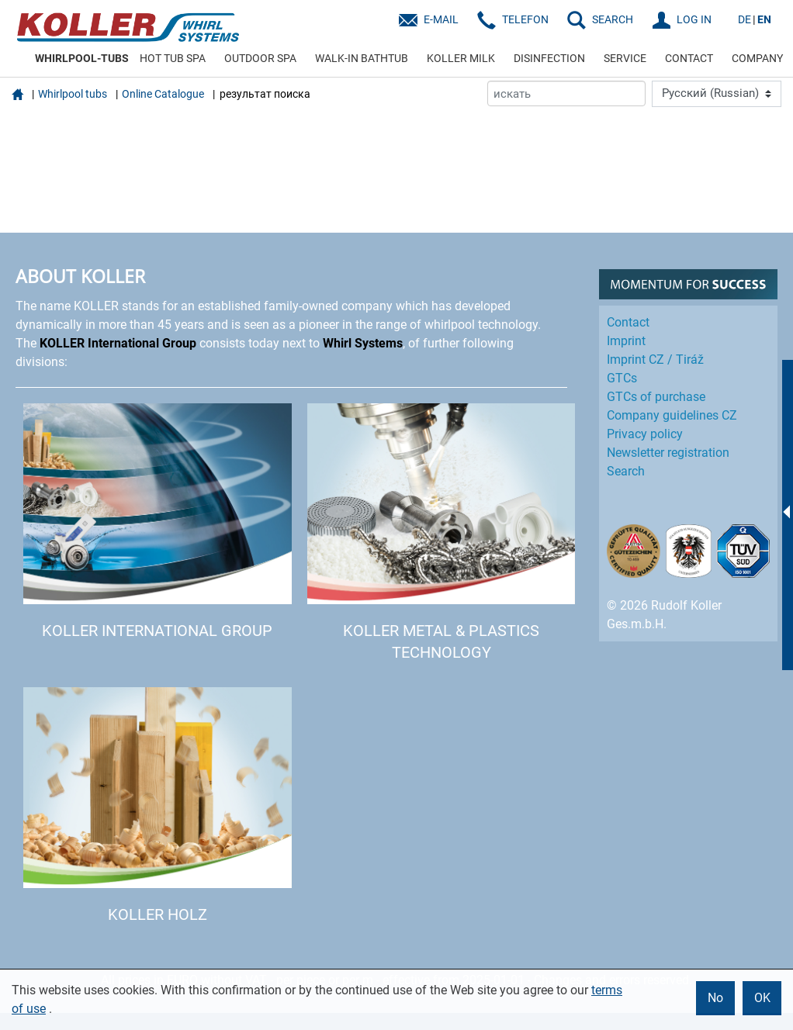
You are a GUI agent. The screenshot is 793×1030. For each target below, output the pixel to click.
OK (762, 997)
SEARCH (612, 19)
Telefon (525, 19)
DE (744, 19)
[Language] (716, 94)
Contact (628, 322)
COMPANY (757, 58)
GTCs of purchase (656, 396)
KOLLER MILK (461, 58)
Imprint (626, 341)
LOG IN (694, 19)
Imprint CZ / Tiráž (655, 359)
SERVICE (625, 58)
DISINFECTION (549, 58)
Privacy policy (645, 434)
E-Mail (441, 19)
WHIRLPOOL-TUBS (82, 58)
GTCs (622, 378)
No (715, 997)
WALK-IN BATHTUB (361, 58)
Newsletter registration (668, 452)
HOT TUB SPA (173, 58)
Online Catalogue (163, 94)
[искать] (566, 93)
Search (626, 471)
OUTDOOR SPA (260, 58)
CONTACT (689, 58)
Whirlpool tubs (72, 94)
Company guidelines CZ (672, 415)
